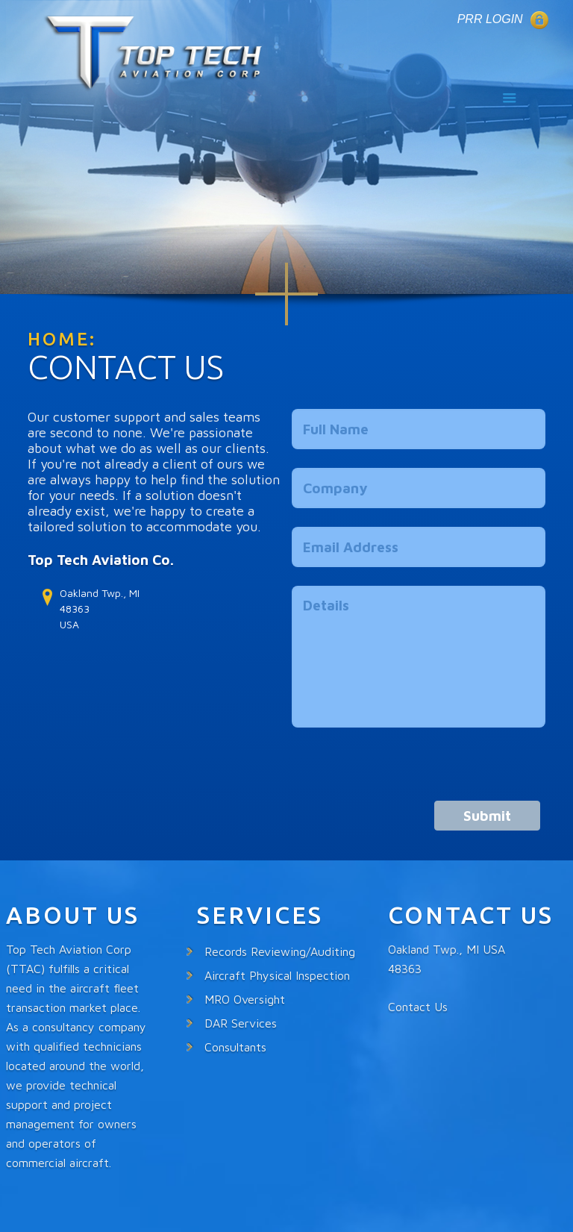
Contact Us (418, 1006)
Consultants (235, 1047)
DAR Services (240, 1023)
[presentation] (405, 771)
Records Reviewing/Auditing (279, 951)
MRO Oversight (244, 999)
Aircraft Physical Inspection (277, 975)
